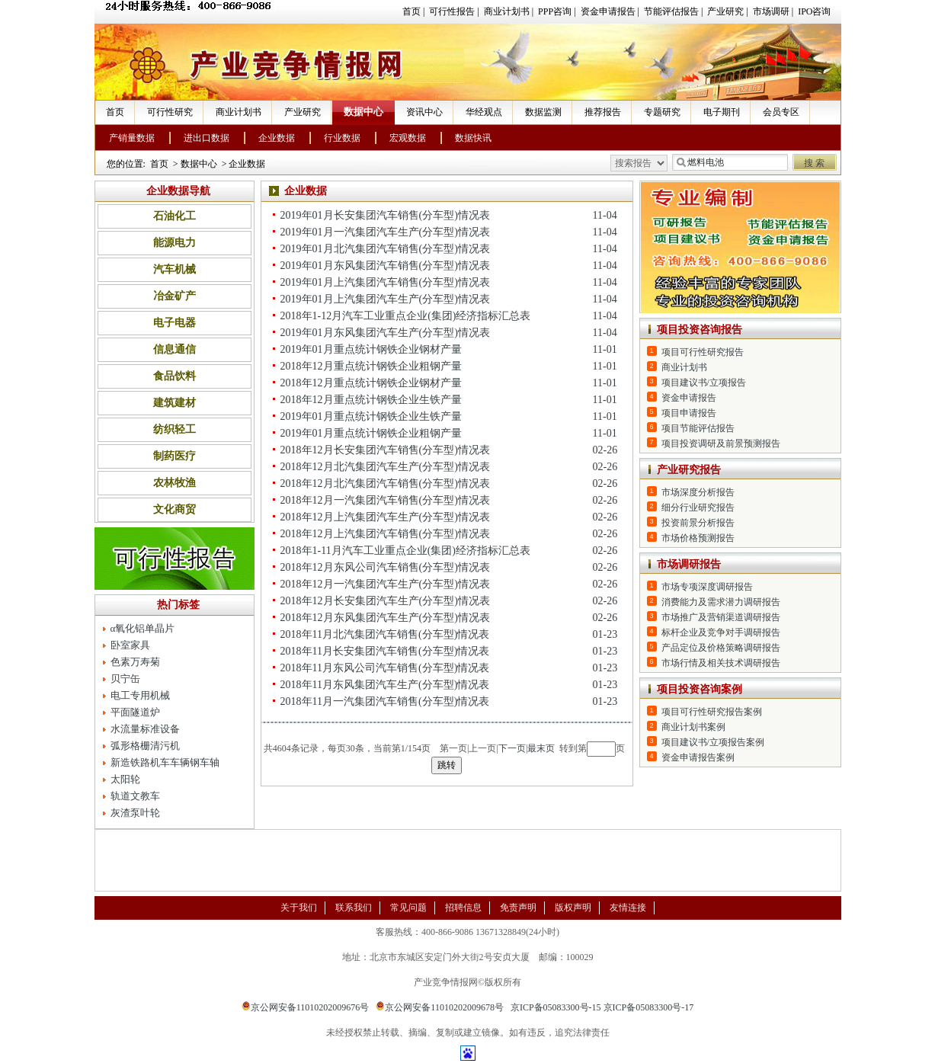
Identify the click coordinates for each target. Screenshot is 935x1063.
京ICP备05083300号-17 (649, 1007)
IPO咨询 (814, 11)
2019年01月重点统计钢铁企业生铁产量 (371, 416)
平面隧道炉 (135, 712)
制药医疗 (174, 456)
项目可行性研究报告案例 (711, 711)
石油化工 (174, 216)
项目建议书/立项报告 (703, 382)
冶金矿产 (174, 296)
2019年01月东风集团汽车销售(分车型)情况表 (385, 265)
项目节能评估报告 (698, 428)
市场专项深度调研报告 (707, 586)
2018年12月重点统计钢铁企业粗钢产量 (371, 366)
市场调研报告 (689, 564)
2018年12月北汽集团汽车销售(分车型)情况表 (385, 483)
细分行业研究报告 (698, 507)
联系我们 (353, 907)
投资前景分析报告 (698, 522)
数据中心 (363, 111)
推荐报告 (602, 112)
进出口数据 (206, 138)
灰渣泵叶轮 (135, 812)
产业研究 (725, 11)
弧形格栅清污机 (145, 745)
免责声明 (518, 907)
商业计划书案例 (693, 727)
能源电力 (174, 242)
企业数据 (276, 138)
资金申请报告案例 (698, 757)
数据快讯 (473, 138)
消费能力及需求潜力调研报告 (720, 602)
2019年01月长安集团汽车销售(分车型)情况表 (385, 215)
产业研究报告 (689, 469)
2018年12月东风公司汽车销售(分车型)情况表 (385, 567)
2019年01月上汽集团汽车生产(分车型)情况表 (385, 299)
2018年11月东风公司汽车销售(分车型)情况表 (385, 668)
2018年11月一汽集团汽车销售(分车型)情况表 (385, 701)
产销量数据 (132, 138)
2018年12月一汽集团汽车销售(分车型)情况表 (385, 500)
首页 (411, 11)
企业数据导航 (178, 191)
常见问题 (408, 907)
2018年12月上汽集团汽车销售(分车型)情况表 (385, 534)
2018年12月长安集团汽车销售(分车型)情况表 (385, 450)
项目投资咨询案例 (699, 689)
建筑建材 (174, 402)
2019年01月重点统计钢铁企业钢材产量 (371, 349)
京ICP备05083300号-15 (556, 1007)
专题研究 (662, 112)
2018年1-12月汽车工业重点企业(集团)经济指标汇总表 (405, 316)
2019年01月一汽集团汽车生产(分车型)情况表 (385, 232)
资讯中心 (424, 112)
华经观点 (484, 112)
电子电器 (174, 322)
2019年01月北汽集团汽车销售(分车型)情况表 (385, 249)
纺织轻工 (174, 429)
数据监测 (543, 112)
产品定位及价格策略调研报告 (720, 647)
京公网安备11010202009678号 (440, 1007)
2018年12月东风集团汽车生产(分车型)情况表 (385, 617)
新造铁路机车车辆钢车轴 (164, 762)
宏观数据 (407, 138)
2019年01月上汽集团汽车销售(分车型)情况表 (385, 282)
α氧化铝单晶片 (142, 628)
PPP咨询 (555, 11)
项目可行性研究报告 (702, 352)
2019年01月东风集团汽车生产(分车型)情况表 (385, 332)
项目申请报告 (688, 413)
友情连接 (628, 907)
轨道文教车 (135, 796)
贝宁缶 (125, 678)
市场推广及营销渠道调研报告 (720, 617)
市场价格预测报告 (698, 538)
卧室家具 (130, 645)
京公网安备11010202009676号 (306, 1007)
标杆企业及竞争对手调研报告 (720, 632)
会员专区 (781, 112)
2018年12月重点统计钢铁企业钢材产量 (371, 383)
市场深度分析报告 (698, 492)
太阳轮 (125, 779)
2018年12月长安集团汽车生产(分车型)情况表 (385, 601)
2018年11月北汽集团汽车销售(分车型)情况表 (385, 634)
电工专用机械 (140, 695)
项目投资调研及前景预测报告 (720, 443)
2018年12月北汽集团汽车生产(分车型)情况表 (385, 466)
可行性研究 (170, 112)
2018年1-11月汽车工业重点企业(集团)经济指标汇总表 (405, 550)
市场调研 (771, 11)
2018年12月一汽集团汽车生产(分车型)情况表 (385, 584)
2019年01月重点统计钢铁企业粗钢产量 (371, 433)
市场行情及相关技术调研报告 (720, 663)
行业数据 (342, 138)
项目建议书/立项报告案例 (712, 742)
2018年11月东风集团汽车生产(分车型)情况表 (385, 684)
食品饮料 (174, 376)
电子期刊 (721, 112)
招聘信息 (463, 907)
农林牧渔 (174, 482)
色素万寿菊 (135, 662)
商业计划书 (507, 11)
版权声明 (573, 907)
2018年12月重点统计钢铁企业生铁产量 (371, 399)
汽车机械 (174, 269)
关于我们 (298, 907)
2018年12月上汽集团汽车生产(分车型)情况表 (385, 517)
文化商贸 (174, 509)
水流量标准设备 (145, 729)
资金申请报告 (608, 11)
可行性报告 (452, 11)
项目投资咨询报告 (699, 329)
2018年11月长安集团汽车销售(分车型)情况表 (385, 651)
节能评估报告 (671, 11)
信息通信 (174, 349)
